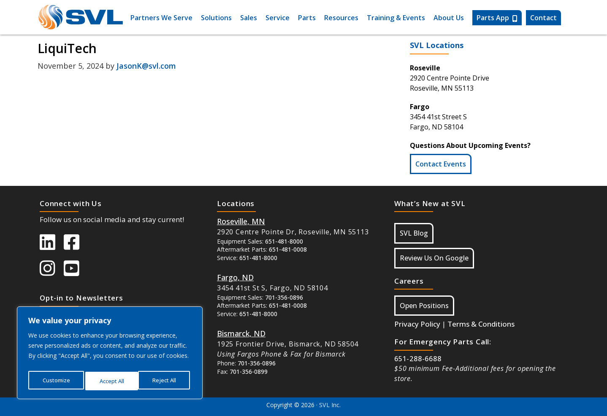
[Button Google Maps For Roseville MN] (241, 221)
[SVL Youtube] (76, 272)
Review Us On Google (434, 258)
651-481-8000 (284, 241)
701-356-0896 (284, 297)
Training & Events (396, 17)
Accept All (165, 381)
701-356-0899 (249, 372)
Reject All (111, 381)
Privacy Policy (417, 324)
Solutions (216, 17)
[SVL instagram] (52, 272)
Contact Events (440, 164)
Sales (248, 17)
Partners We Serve (161, 17)
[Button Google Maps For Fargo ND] (235, 277)
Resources (341, 17)
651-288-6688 (418, 358)
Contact (543, 17)
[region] (110, 355)
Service (278, 17)
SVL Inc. (330, 405)
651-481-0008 (288, 249)
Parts (307, 17)
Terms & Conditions (481, 324)
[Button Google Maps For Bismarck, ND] (241, 333)
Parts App (497, 17)
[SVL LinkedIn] (52, 246)
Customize (55, 381)
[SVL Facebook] (76, 246)
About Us (449, 17)
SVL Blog (414, 233)
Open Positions (424, 305)
